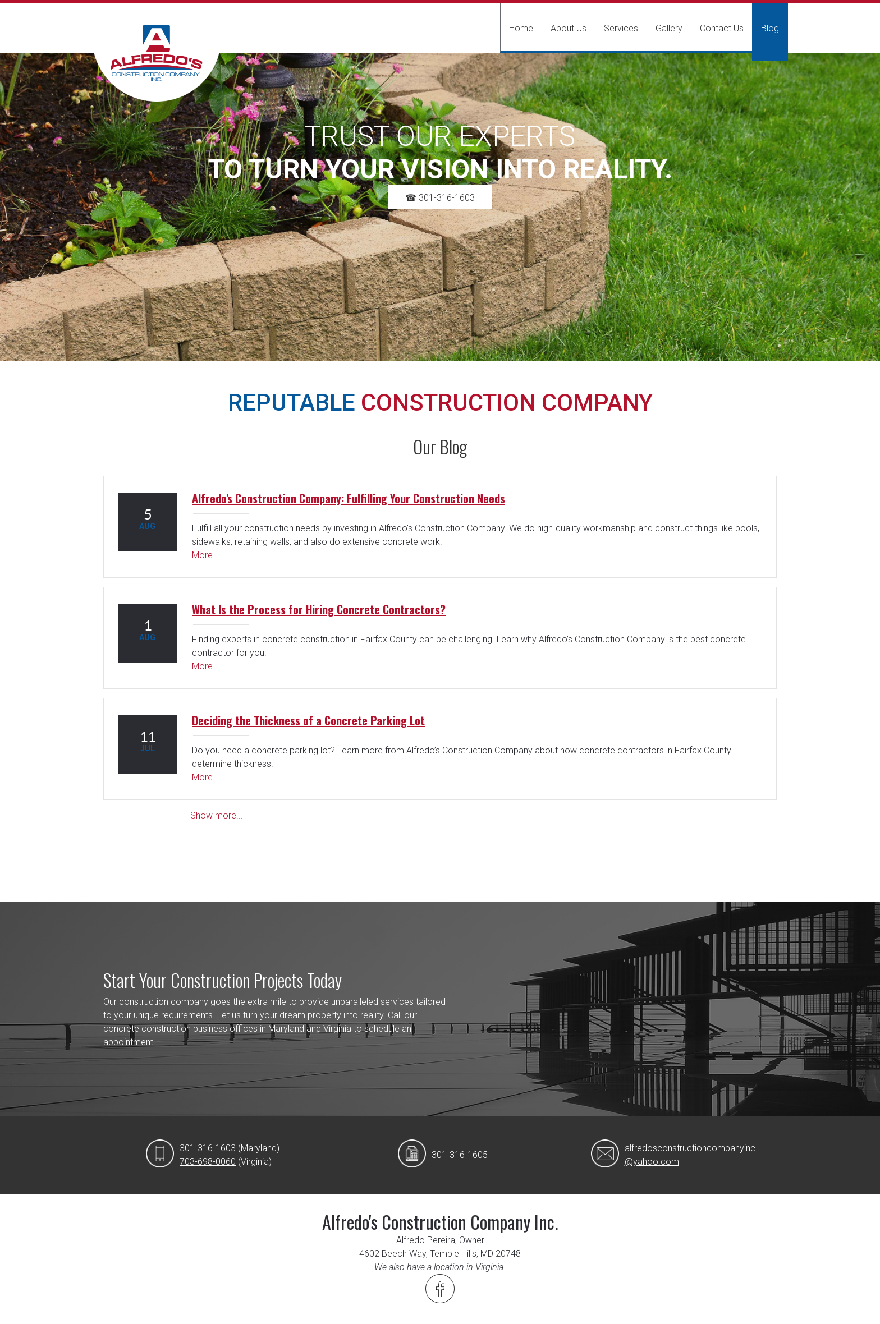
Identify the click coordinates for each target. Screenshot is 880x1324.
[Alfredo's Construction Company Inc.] (156, 63)
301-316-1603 (208, 1148)
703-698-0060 (208, 1161)
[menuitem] (521, 28)
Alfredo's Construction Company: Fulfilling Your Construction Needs (348, 498)
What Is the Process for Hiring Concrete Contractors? (319, 609)
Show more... (216, 815)
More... (205, 555)
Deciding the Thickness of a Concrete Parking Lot (308, 720)
